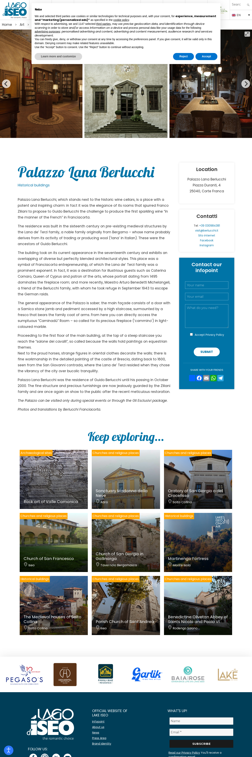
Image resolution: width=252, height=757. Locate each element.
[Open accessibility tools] (8, 750)
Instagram (207, 245)
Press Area (99, 738)
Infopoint (98, 722)
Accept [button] (206, 56)
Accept (209, 335)
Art (22, 24)
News (95, 733)
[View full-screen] (247, 34)
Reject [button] (183, 56)
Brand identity (101, 744)
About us (98, 727)
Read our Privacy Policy (184, 753)
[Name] (201, 721)
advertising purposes (47, 31)
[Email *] (201, 732)
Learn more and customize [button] (58, 56)
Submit (206, 352)
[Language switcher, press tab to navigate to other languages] (241, 15)
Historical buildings (34, 185)
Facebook (206, 240)
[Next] (245, 83)
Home (7, 24)
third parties (103, 23)
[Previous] (6, 83)
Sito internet (206, 235)
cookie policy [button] (121, 19)
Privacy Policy (215, 335)
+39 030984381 (209, 226)
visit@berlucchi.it (206, 230)
